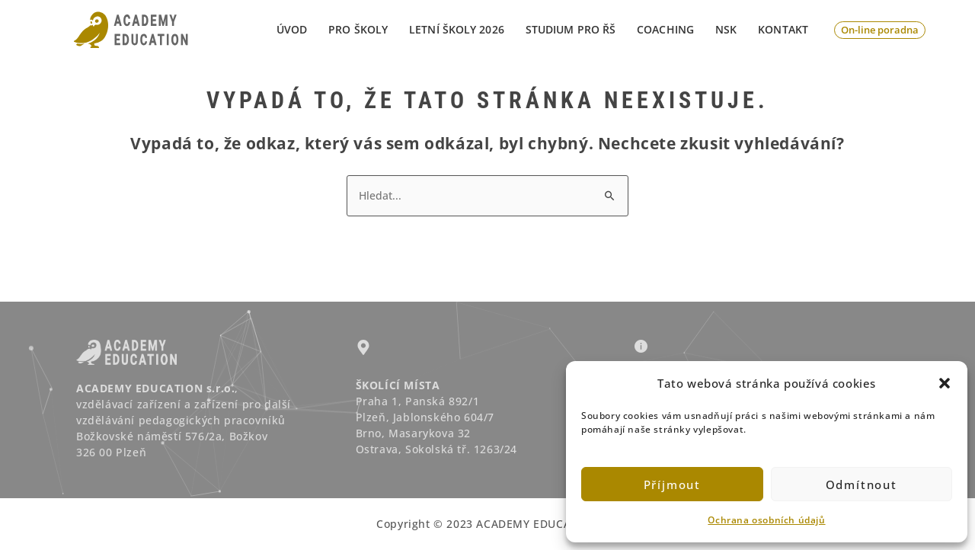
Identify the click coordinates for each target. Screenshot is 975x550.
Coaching (665, 29)
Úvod (292, 29)
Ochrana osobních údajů (766, 519)
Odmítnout (861, 484)
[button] (944, 383)
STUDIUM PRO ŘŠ (570, 29)
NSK (726, 29)
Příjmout (672, 484)
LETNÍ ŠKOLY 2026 (456, 29)
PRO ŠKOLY (358, 29)
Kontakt (783, 29)
